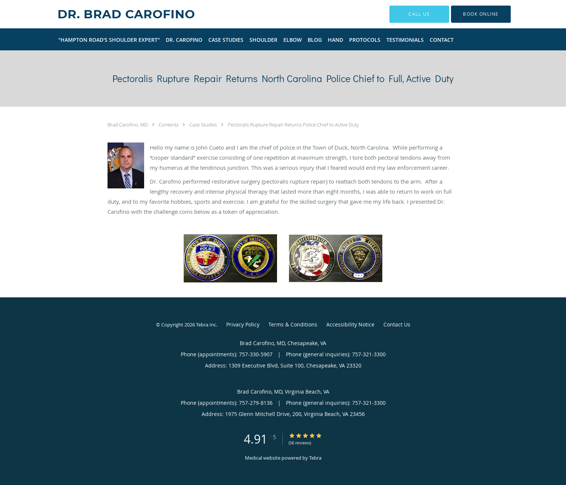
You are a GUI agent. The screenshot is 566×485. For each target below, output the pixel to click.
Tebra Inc (206, 324)
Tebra (315, 457)
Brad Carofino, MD (128, 124)
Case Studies (203, 124)
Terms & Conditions (292, 324)
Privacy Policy (242, 324)
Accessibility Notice (350, 324)
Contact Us (396, 324)
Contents (169, 124)
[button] (481, 14)
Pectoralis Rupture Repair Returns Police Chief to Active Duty (293, 124)
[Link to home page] (114, 14)
